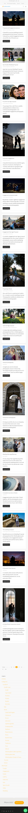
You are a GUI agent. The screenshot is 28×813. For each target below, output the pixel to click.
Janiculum (7, 721)
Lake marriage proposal (8, 325)
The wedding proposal (8, 529)
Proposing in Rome (7, 289)
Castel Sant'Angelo (10, 712)
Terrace (7, 740)
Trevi (6, 746)
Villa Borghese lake (14, 327)
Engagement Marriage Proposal (10, 232)
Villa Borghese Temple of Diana (13, 757)
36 (21, 667)
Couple (7, 29)
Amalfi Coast (7, 687)
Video (4, 788)
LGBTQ (11, 66)
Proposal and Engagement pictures (11, 28)
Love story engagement (8, 158)
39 (2, 669)
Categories (4, 681)
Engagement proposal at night (10, 195)
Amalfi (6, 690)
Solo (4, 782)
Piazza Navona (8, 732)
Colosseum (4, 29)
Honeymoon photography (9, 417)
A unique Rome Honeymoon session (11, 624)
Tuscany (6, 760)
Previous (3, 667)
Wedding (6, 456)
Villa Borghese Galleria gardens (15, 531)
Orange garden (9, 726)
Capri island (8, 693)
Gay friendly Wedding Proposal (10, 64)
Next (5, 669)
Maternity (5, 779)
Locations (5, 684)
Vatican (7, 748)
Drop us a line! (19, 802)
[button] (25, 6)
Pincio (10, 103)
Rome (13, 29)
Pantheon (7, 729)
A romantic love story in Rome (10, 493)
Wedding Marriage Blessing (9, 454)
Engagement (10, 29)
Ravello (7, 701)
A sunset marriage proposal (9, 101)
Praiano (7, 698)
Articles (4, 679)
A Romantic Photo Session (9, 568)
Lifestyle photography (8, 362)
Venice (5, 762)
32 (11, 667)
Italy (5, 707)
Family (4, 774)
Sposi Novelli (6, 785)
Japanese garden (9, 723)
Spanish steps (8, 737)
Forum (7, 718)
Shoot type (4, 765)
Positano (7, 695)
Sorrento (7, 704)
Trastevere (8, 160)
